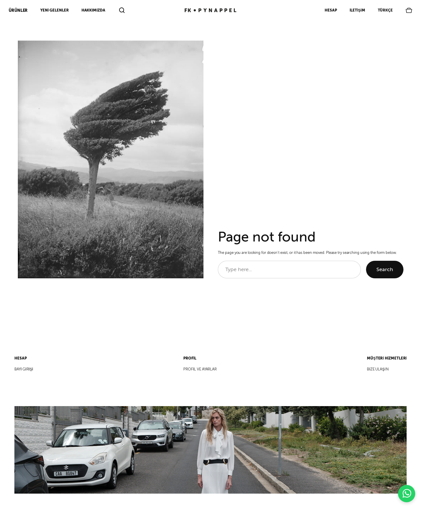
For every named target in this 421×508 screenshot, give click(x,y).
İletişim (357, 10)
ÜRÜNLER (18, 10)
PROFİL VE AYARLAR (200, 369)
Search (384, 269)
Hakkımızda (93, 10)
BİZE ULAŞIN (377, 369)
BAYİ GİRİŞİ (23, 369)
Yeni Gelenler (54, 10)
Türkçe (385, 10)
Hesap (331, 10)
